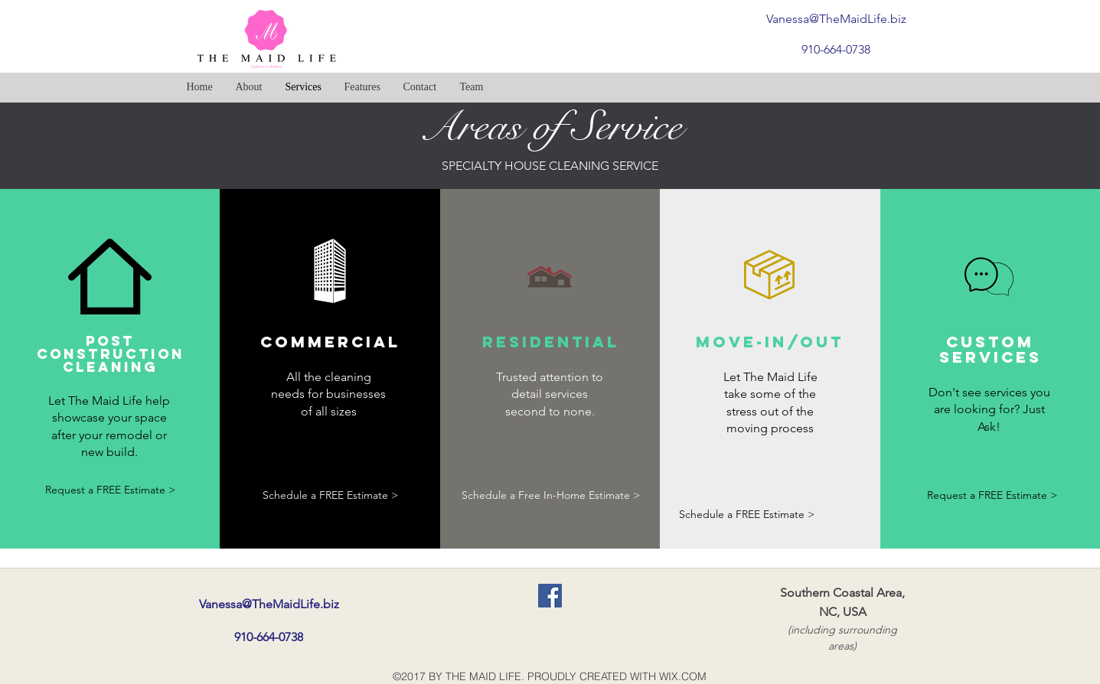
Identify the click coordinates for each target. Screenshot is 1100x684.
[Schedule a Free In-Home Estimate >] (551, 495)
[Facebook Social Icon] (550, 595)
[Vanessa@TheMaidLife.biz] (836, 18)
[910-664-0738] (836, 49)
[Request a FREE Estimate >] (110, 490)
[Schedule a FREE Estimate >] (330, 495)
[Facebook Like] (737, 87)
